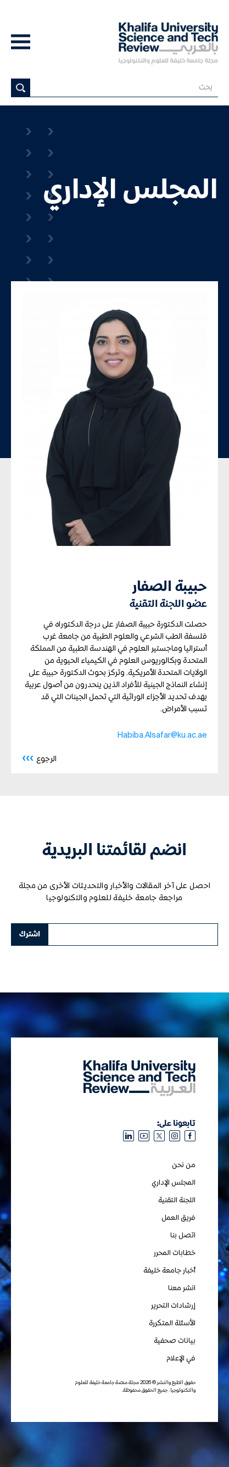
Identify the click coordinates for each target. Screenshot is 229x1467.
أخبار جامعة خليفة (169, 1270)
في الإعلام (181, 1358)
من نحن (184, 1165)
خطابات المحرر (175, 1253)
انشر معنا (182, 1288)
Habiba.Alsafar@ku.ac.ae (162, 735)
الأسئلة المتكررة (172, 1323)
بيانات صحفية (175, 1341)
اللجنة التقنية (177, 1200)
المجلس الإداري (174, 1182)
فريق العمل (178, 1217)
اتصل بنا (183, 1235)
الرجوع (39, 758)
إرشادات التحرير (173, 1305)
